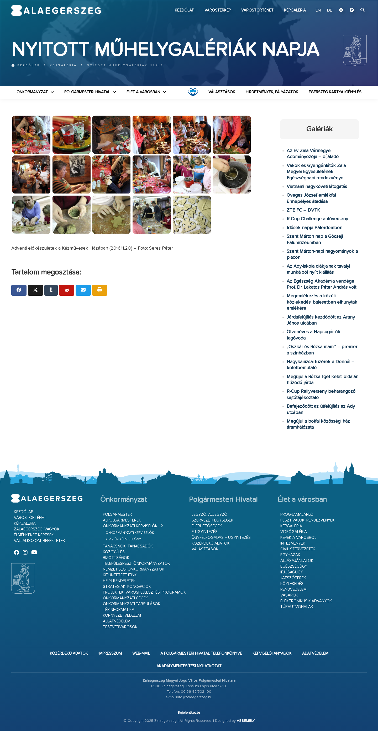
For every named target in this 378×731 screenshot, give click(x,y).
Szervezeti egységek (212, 520)
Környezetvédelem (122, 615)
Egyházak (290, 555)
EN (319, 10)
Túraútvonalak (296, 607)
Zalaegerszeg (56, 10)
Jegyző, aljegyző (209, 515)
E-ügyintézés (205, 532)
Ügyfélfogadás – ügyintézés (221, 538)
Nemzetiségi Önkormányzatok (133, 569)
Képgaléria (295, 10)
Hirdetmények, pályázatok (272, 92)
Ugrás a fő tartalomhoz (353, 2)
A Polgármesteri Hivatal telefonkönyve (201, 653)
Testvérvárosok (120, 627)
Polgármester (117, 515)
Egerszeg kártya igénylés (335, 92)
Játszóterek (293, 578)
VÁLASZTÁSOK (221, 92)
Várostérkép (217, 10)
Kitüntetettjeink (120, 575)
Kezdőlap (184, 10)
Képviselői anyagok (272, 653)
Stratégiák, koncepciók (127, 587)
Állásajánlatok (296, 561)
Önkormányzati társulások (131, 604)
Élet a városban (143, 92)
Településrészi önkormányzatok (136, 564)
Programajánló (296, 515)
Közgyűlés (114, 552)
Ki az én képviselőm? (123, 539)
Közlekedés (291, 584)
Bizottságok (116, 558)
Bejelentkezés (189, 712)
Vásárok (289, 595)
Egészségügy (293, 566)
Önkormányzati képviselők (130, 526)
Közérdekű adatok (211, 543)
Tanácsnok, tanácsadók (128, 546)
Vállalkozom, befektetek (39, 541)
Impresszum (110, 653)
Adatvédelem (315, 653)
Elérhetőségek (207, 526)
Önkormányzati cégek (125, 598)
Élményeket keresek (34, 535)
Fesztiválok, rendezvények (307, 520)
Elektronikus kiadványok (306, 601)
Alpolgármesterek (122, 520)
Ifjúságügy (291, 572)
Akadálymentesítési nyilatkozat (189, 666)
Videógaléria (293, 532)
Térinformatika (118, 610)
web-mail (141, 653)
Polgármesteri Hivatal (87, 92)
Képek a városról (298, 538)
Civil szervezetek (297, 549)
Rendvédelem (293, 590)
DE (329, 10)
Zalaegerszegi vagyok (37, 529)
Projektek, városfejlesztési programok (144, 592)
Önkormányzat (32, 92)
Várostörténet (257, 10)
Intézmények (292, 543)
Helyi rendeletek (119, 581)
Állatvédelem (116, 621)
